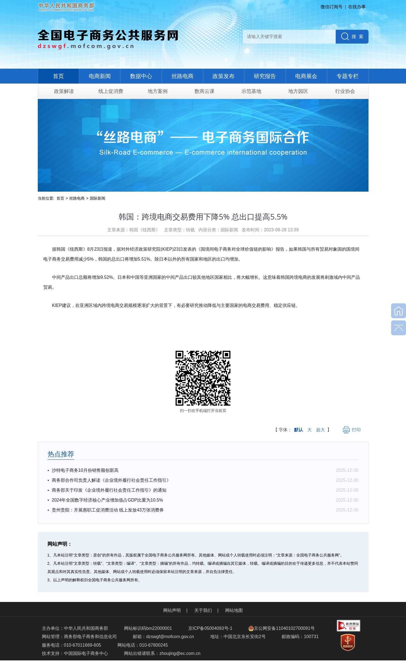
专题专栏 (348, 76)
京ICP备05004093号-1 (211, 628)
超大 (320, 429)
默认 (298, 429)
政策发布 (224, 76)
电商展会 (306, 76)
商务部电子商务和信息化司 (90, 636)
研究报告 (265, 76)
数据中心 (141, 76)
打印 (352, 429)
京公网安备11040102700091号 (282, 628)
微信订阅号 (332, 6)
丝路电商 (182, 76)
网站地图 (234, 610)
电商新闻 (100, 76)
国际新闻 (97, 198)
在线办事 (357, 6)
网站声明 (172, 610)
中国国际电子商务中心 (86, 653)
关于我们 (203, 610)
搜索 (359, 36)
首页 (58, 76)
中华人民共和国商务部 (86, 628)
